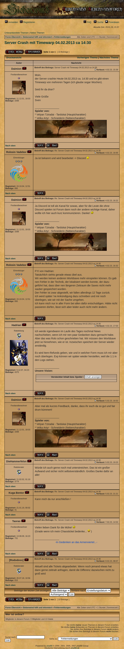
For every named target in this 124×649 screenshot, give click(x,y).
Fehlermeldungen (62, 37)
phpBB (49, 646)
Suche (98, 22)
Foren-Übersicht (13, 37)
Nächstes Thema (109, 57)
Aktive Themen (37, 33)
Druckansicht (13, 57)
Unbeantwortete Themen (16, 33)
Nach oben (10, 146)
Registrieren (27, 22)
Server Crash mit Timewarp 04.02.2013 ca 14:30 (47, 43)
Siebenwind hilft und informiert (37, 37)
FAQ (87, 22)
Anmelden (11, 22)
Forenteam (112, 22)
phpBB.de (75, 648)
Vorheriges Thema (87, 57)
